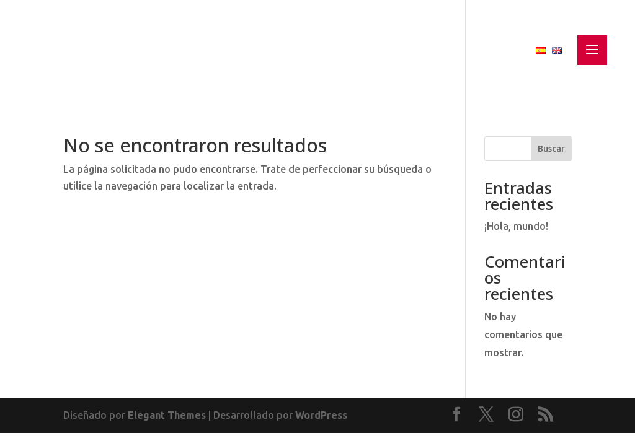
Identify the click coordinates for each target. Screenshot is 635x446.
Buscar (551, 149)
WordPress (321, 415)
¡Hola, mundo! (516, 226)
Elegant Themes (167, 415)
